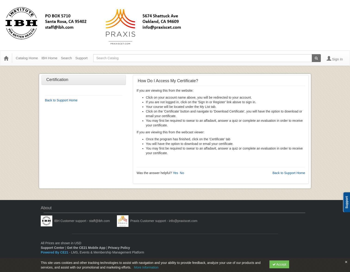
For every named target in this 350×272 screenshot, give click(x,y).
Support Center (52, 248)
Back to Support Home (61, 100)
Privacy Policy (119, 248)
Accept (279, 264)
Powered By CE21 (55, 252)
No (182, 173)
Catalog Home (27, 58)
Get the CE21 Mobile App (86, 248)
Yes (175, 173)
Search (66, 58)
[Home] (6, 58)
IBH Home (49, 58)
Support (81, 58)
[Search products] (316, 58)
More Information (146, 267)
